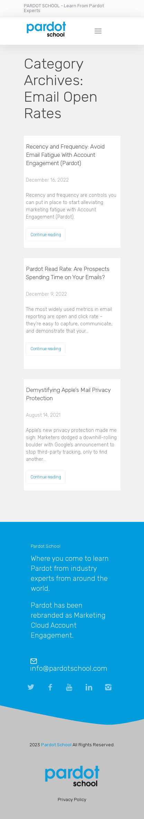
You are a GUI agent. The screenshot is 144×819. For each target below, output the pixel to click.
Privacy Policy (72, 799)
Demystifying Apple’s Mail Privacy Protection (68, 394)
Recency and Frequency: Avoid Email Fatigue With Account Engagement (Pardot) (65, 154)
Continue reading (45, 234)
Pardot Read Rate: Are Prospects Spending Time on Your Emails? (67, 273)
